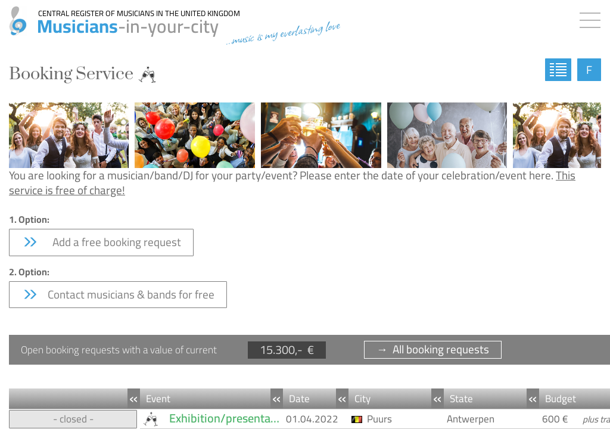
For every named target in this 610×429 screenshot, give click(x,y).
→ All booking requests (432, 349)
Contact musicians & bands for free (117, 294)
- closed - (73, 419)
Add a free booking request (101, 242)
